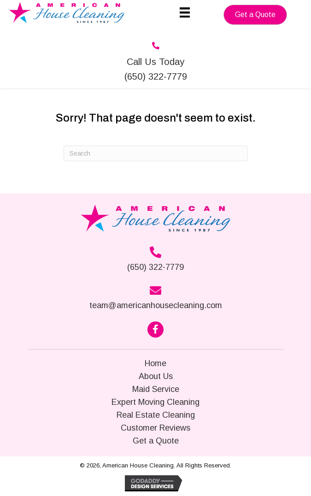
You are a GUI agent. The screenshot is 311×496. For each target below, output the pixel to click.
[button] (255, 15)
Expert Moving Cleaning (155, 402)
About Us (156, 376)
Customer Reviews (155, 427)
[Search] (156, 153)
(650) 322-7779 (155, 267)
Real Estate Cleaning (156, 415)
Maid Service (155, 389)
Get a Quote (156, 440)
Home (155, 363)
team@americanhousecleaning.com (155, 305)
